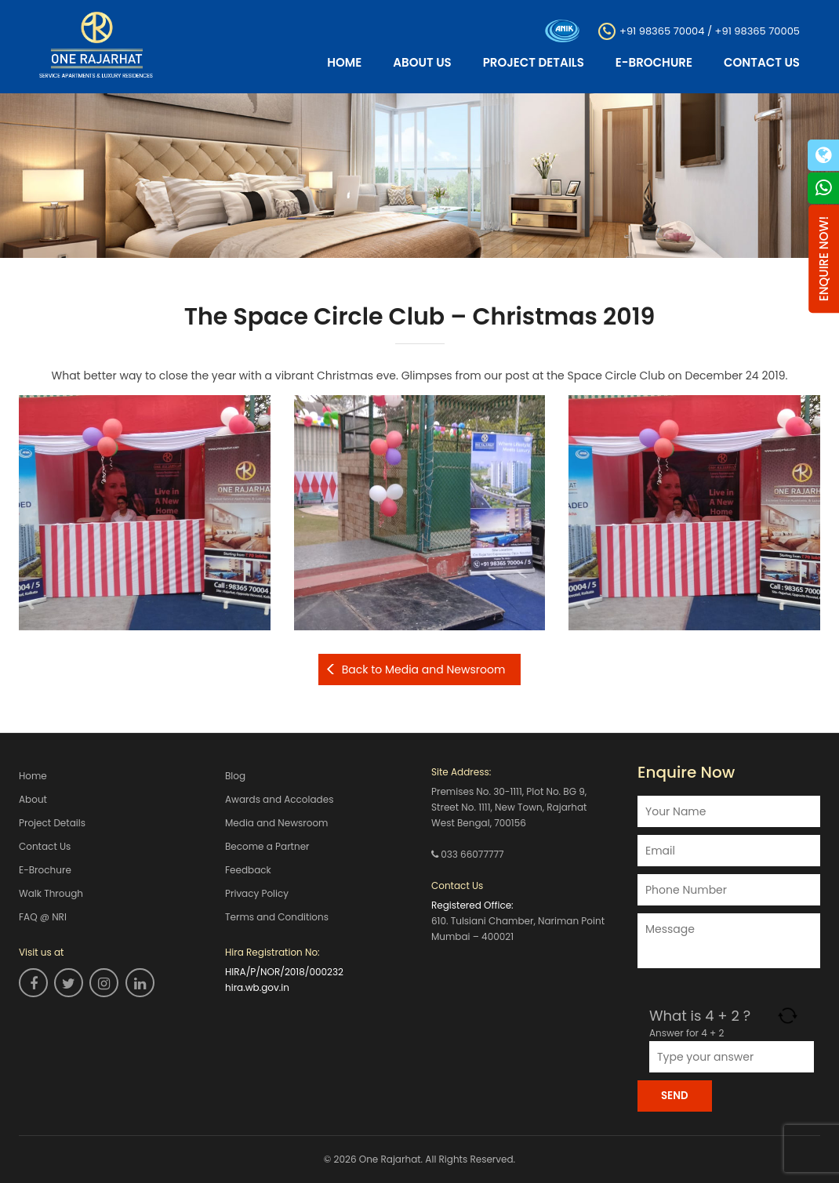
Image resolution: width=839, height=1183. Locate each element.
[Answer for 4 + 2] (731, 1056)
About (33, 799)
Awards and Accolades (279, 799)
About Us (422, 62)
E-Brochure (654, 62)
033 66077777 (472, 854)
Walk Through (51, 893)
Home (344, 62)
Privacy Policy (257, 893)
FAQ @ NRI (43, 917)
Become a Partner (267, 846)
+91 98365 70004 (661, 30)
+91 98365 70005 (757, 30)
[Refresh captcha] (787, 1015)
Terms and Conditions (277, 917)
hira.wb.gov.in (257, 987)
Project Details (533, 62)
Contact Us (762, 62)
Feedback (248, 869)
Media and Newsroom (276, 822)
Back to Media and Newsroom (424, 669)
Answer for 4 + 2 (686, 1033)
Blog (235, 775)
